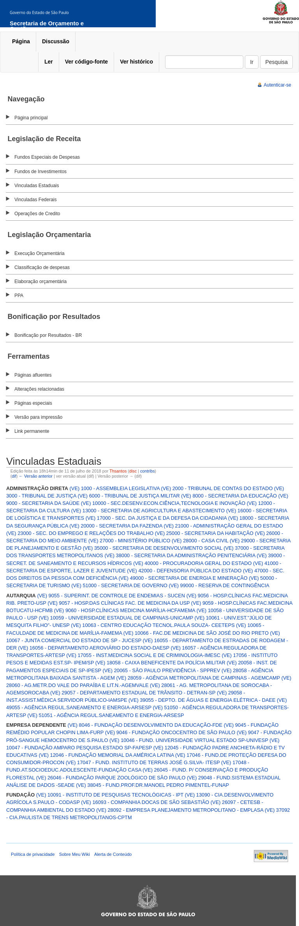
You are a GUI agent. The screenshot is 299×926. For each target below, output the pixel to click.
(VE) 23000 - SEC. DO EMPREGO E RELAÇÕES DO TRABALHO (79, 533)
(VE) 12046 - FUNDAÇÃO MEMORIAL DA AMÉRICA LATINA (106, 755)
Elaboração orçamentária (40, 281)
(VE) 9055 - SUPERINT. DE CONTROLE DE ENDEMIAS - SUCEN (111, 595)
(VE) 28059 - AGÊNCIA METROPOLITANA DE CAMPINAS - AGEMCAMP (198, 678)
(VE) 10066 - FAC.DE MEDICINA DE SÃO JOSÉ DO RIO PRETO (196, 633)
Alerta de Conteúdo (113, 854)
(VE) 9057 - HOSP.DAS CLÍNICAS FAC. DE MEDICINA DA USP (118, 603)
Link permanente (31, 431)
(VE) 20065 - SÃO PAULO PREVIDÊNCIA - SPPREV (161, 670)
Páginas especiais (33, 403)
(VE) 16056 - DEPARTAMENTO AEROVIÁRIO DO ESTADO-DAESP (93, 648)
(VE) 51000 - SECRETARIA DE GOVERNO (119, 585)
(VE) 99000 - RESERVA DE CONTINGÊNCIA (219, 585)
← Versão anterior (36, 476)
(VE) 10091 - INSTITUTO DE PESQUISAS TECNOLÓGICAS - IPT (109, 795)
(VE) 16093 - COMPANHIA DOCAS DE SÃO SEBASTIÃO (145, 802)
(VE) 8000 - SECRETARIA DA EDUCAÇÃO (229, 496)
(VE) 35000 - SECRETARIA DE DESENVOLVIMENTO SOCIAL (152, 548)
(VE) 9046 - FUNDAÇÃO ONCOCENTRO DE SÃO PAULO (170, 732)
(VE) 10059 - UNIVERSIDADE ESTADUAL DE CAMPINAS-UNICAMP (116, 618)
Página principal (30, 117)
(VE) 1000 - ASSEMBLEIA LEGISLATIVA (115, 488)
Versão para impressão (38, 417)
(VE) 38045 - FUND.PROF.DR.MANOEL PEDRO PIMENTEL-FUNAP (152, 785)
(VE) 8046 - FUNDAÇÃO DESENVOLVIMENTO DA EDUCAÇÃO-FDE (144, 725)
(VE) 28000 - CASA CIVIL (200, 541)
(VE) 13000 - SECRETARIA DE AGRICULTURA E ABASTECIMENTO (148, 510)
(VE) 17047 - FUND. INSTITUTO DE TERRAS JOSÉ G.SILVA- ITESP (143, 762)
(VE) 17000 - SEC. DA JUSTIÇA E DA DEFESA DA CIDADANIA (156, 518)
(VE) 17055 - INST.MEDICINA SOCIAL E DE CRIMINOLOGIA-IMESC (143, 655)
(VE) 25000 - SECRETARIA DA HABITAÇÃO (204, 533)
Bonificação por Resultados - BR (48, 335)
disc (133, 471)
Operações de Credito (37, 213)
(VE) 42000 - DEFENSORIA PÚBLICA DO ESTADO (184, 571)
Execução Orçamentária (39, 253)
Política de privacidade (33, 854)
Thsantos (118, 471)
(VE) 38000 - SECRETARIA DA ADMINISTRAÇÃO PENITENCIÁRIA (179, 555)
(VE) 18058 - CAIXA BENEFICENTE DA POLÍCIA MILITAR (160, 663)
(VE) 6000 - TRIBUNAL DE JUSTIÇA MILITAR (129, 496)
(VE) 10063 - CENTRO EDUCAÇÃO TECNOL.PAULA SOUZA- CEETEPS (153, 625)
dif (14, 476)
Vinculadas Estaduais (36, 185)
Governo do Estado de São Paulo (39, 12)
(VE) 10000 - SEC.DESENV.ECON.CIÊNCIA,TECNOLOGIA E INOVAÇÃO (163, 503)
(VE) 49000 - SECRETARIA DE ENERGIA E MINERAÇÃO (182, 578)
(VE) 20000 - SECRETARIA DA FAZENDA (115, 526)
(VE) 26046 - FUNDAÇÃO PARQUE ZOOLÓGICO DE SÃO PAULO (111, 778)
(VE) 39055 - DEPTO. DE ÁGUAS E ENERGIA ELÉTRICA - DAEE (201, 700)
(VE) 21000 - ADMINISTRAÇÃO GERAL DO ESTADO (223, 526)
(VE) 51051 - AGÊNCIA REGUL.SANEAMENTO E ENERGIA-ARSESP (105, 715)
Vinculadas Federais (35, 199)
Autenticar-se (277, 85)
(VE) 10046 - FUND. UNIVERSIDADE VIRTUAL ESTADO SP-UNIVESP (188, 740)
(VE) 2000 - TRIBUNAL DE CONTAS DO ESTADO (217, 488)
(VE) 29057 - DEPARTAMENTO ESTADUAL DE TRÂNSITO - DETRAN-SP (132, 693)
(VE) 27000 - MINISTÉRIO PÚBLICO (129, 541)
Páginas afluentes (32, 375)
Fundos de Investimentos (40, 171)
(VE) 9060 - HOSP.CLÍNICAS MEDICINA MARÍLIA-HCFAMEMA (124, 610)
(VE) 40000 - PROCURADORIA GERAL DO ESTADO (192, 563)
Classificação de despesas (42, 267)
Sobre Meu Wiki (74, 854)
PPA (18, 295)
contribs (147, 471)
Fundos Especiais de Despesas (47, 157)
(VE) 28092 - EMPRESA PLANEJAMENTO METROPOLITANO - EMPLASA (179, 810)
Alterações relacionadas (39, 389)
